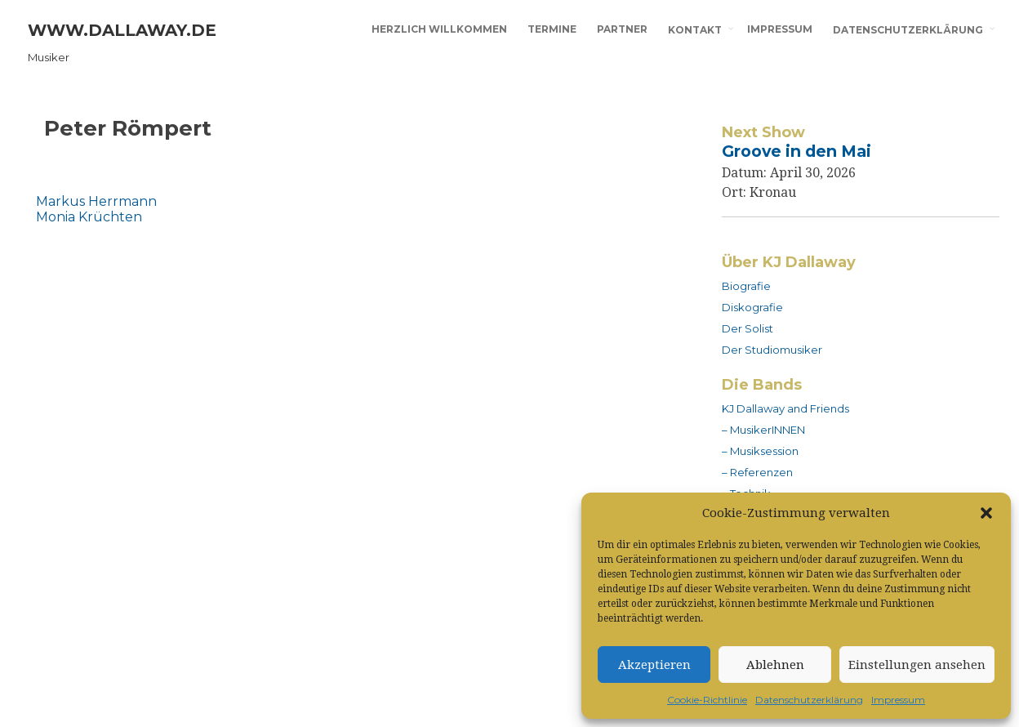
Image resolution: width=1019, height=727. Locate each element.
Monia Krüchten (89, 217)
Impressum (898, 700)
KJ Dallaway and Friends (785, 408)
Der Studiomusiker (772, 349)
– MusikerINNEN (763, 429)
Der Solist (747, 328)
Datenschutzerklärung (809, 700)
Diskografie (752, 307)
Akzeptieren (654, 665)
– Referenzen (757, 472)
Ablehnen (775, 665)
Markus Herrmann (96, 201)
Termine (551, 29)
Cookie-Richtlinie (707, 700)
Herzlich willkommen (439, 29)
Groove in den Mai (796, 151)
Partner (622, 29)
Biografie (746, 285)
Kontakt (695, 30)
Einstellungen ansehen (917, 665)
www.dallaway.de (122, 30)
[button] (986, 513)
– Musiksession (760, 450)
